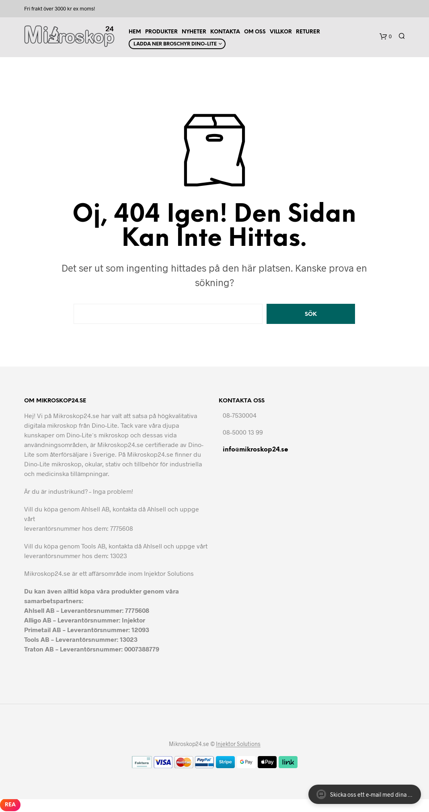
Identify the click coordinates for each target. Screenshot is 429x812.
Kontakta (225, 32)
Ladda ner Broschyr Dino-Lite (175, 44)
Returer (308, 32)
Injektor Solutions (238, 744)
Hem (135, 32)
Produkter (161, 32)
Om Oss (255, 32)
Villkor (281, 32)
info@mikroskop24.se (255, 449)
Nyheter (194, 32)
